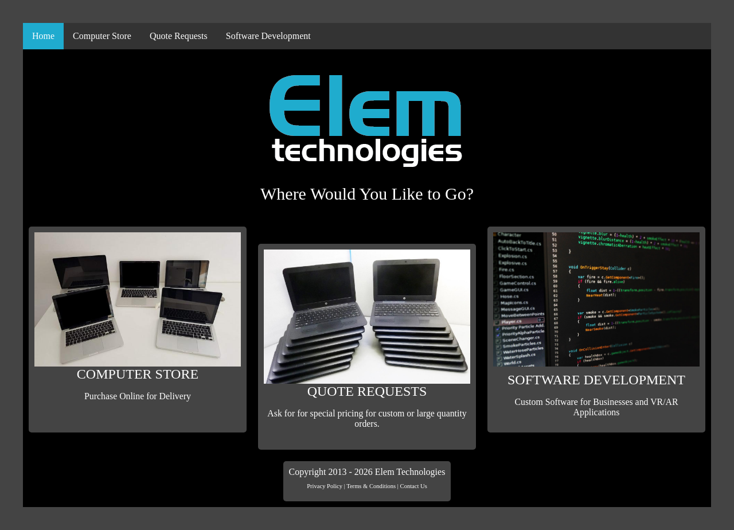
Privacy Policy (324, 486)
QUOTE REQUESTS (367, 339)
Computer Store (102, 36)
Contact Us (413, 486)
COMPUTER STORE (137, 317)
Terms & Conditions (371, 486)
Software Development (268, 36)
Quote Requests (179, 36)
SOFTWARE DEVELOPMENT (596, 325)
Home (43, 36)
